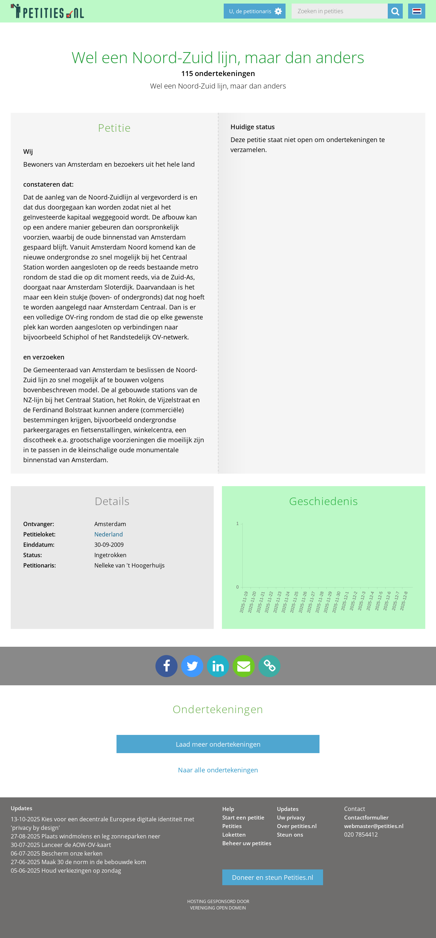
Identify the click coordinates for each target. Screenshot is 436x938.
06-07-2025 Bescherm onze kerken (57, 853)
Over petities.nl (297, 825)
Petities (232, 825)
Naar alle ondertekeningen (218, 770)
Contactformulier (366, 817)
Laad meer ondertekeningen (218, 744)
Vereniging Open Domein (218, 908)
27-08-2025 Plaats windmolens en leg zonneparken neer (85, 836)
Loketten (234, 834)
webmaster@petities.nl (373, 825)
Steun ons (290, 834)
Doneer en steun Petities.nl (272, 877)
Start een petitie (243, 817)
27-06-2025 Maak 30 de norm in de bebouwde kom (78, 862)
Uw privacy (291, 817)
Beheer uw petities (246, 843)
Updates (287, 808)
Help (228, 808)
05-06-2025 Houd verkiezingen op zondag (66, 870)
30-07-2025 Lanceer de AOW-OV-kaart (61, 845)
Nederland (108, 534)
